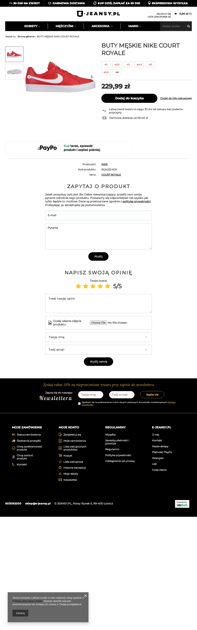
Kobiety (30, 26)
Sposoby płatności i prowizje (117, 555)
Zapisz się (152, 506)
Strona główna (26, 36)
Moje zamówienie (27, 539)
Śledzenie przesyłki (29, 554)
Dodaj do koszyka (129, 98)
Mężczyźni (64, 26)
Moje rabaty (70, 587)
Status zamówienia (29, 547)
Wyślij (98, 331)
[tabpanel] (27, 464)
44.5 (139, 64)
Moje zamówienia (74, 554)
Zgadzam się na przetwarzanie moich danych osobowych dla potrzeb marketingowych (128, 515)
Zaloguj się (164, 14)
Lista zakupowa (73, 575)
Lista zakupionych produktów (74, 561)
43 (128, 64)
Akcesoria (101, 26)
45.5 (106, 72)
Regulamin (112, 562)
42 (106, 64)
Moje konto (69, 539)
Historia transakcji (74, 581)
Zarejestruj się (72, 547)
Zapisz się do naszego (44, 508)
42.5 (116, 64)
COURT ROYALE (111, 174)
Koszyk (67, 568)
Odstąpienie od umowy (120, 574)
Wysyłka (110, 547)
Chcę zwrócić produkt (25, 570)
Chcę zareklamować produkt (29, 561)
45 (150, 64)
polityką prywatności (137, 276)
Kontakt (22, 577)
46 (117, 72)
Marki (133, 26)
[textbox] (176, 26)
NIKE (104, 164)
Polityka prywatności (118, 568)
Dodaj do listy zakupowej (176, 98)
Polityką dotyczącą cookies (27, 601)
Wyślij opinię (98, 436)
